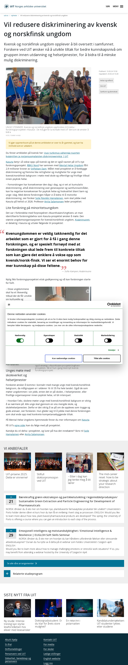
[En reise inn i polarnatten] (79, 589)
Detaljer (112, 350)
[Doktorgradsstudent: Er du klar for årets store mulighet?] (48, 590)
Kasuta (9, 161)
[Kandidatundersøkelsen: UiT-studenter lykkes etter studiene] (110, 590)
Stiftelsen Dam (39, 168)
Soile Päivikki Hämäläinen (49, 198)
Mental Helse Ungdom (71, 165)
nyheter (14, 15)
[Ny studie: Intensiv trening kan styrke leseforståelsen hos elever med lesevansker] (17, 592)
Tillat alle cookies (102, 358)
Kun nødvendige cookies (63, 358)
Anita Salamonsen (54, 201)
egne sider (20, 401)
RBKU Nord (33, 165)
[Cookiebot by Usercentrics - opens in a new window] (109, 305)
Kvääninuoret (82, 219)
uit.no (6, 15)
